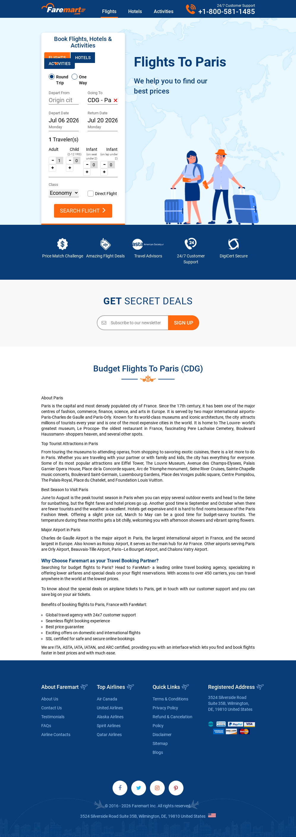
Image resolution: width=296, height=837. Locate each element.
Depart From (59, 93)
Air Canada (107, 699)
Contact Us (51, 707)
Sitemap (160, 743)
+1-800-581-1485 (226, 12)
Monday (55, 127)
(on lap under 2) (109, 156)
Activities (163, 11)
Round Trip (62, 80)
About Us (49, 699)
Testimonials (52, 716)
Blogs (158, 752)
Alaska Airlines (110, 716)
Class (53, 184)
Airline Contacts (55, 734)
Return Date (97, 113)
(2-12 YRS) (74, 154)
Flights (109, 11)
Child (74, 149)
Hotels (135, 11)
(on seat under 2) (91, 156)
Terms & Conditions (170, 699)
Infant (91, 149)
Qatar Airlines (109, 734)
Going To (95, 93)
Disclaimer (162, 734)
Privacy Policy (165, 707)
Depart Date (59, 113)
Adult (53, 149)
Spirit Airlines (109, 725)
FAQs (46, 725)
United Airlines (110, 707)
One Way (83, 80)
